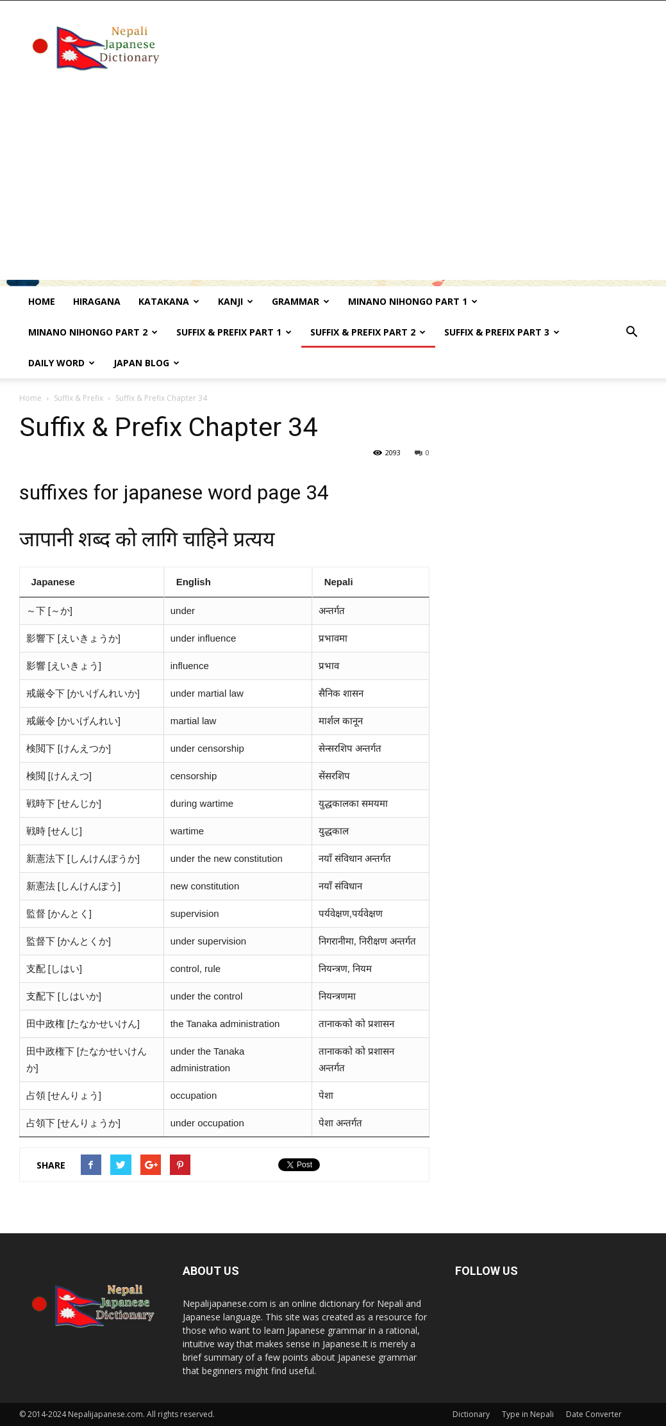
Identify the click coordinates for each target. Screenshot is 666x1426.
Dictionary (471, 1414)
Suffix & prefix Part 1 (234, 332)
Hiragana (97, 301)
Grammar (300, 301)
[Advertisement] (333, 190)
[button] (632, 332)
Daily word (61, 363)
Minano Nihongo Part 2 (93, 332)
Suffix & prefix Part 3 (502, 332)
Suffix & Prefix (78, 398)
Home (41, 301)
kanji (235, 301)
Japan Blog (146, 363)
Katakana (168, 301)
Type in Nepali (528, 1414)
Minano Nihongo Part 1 (413, 301)
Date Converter (594, 1414)
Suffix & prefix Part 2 (368, 332)
